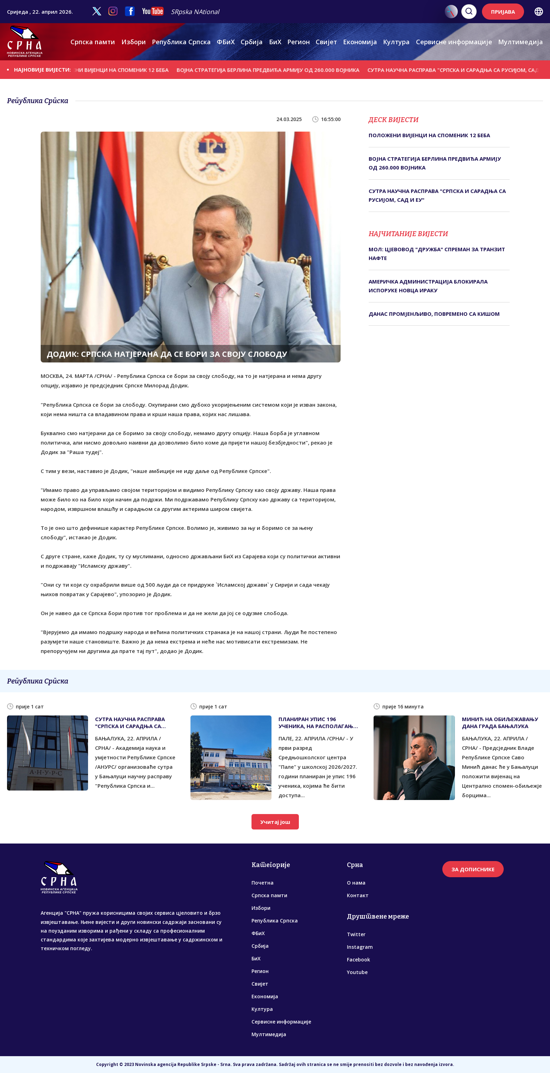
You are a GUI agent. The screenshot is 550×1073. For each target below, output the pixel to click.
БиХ (275, 42)
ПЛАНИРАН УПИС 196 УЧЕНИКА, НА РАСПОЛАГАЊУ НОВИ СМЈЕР (318, 722)
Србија (252, 42)
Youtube (357, 972)
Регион (298, 42)
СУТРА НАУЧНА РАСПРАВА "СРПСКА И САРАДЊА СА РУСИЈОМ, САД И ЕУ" (437, 195)
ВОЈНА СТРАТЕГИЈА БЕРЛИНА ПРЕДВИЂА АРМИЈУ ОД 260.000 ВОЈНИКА (277, 69)
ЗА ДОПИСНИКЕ (473, 869)
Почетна (262, 882)
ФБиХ (226, 42)
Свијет (326, 42)
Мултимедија (520, 42)
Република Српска (181, 42)
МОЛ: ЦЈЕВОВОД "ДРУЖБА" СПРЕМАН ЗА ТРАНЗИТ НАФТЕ (437, 254)
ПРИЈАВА (503, 11)
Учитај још (275, 821)
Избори (133, 42)
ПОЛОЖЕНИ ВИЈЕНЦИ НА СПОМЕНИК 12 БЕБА (119, 69)
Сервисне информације (454, 42)
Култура (396, 42)
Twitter (356, 934)
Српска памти (93, 42)
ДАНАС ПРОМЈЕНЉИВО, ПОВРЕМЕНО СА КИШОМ (434, 313)
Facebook (358, 959)
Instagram (360, 947)
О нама (356, 882)
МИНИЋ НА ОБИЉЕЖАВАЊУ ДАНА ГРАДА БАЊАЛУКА (500, 722)
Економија (360, 42)
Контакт (358, 895)
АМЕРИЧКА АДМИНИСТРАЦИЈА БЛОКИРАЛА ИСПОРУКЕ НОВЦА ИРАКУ (428, 286)
